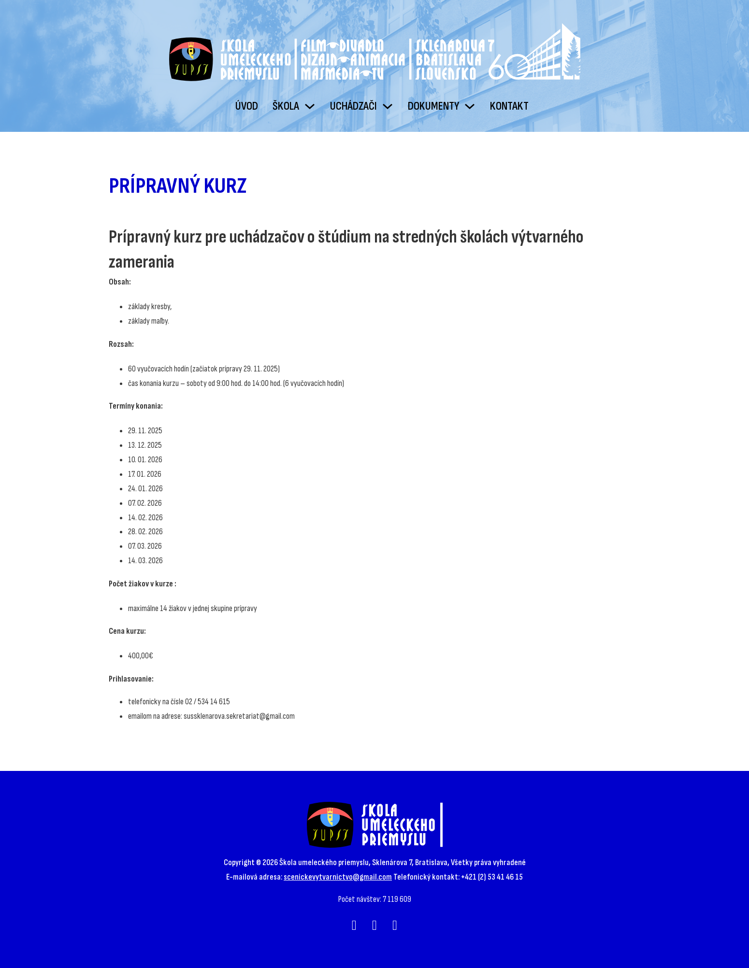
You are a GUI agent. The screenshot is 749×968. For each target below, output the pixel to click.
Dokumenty (433, 106)
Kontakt (509, 106)
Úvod (246, 106)
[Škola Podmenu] (310, 106)
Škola (286, 106)
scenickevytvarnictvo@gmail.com (338, 877)
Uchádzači (353, 106)
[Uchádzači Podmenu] (387, 106)
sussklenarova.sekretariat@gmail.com (239, 716)
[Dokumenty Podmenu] (469, 106)
